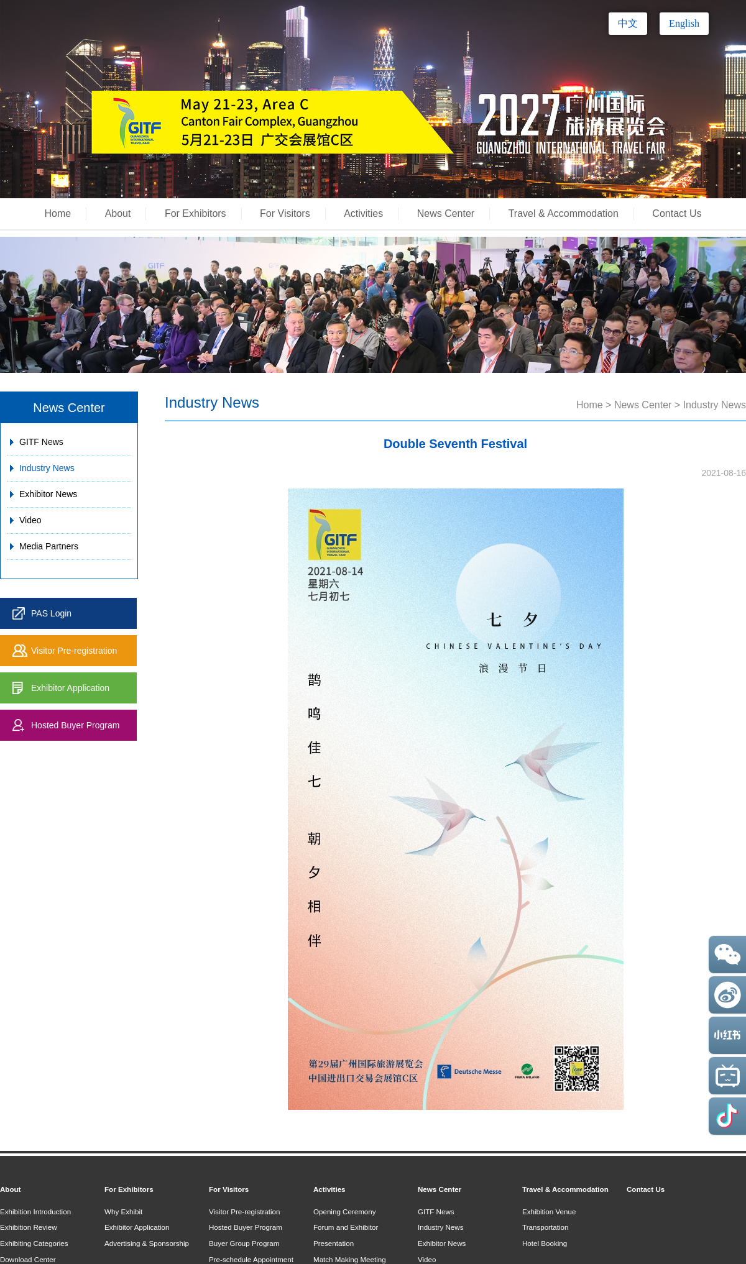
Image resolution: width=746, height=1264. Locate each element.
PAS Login (51, 613)
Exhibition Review (28, 1227)
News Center (445, 213)
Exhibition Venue (549, 1211)
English (684, 23)
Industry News (47, 468)
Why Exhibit (123, 1211)
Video (30, 520)
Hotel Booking (544, 1243)
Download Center (28, 1259)
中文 (628, 23)
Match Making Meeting (349, 1259)
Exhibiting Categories (34, 1243)
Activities (363, 213)
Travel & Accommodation (564, 213)
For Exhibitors (195, 213)
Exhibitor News (48, 494)
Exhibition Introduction (35, 1211)
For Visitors (285, 213)
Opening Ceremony (344, 1211)
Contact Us (676, 213)
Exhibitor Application (70, 688)
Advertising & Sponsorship (146, 1243)
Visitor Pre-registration (74, 651)
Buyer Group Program (244, 1243)
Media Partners (48, 546)
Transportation (545, 1227)
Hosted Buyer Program (75, 725)
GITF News (41, 442)
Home (58, 213)
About (118, 213)
